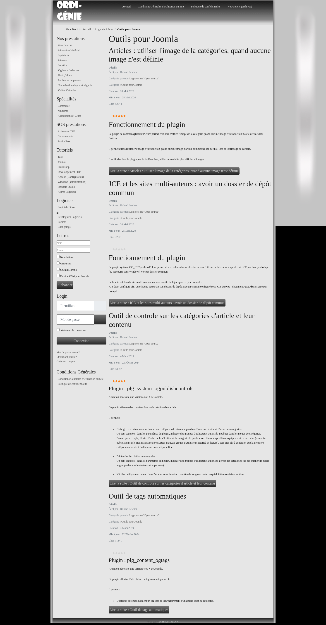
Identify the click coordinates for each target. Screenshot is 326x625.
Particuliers (64, 141)
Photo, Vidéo (65, 75)
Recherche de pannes (69, 80)
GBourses (65, 263)
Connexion (81, 341)
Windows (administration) (72, 181)
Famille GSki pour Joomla (74, 276)
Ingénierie (63, 55)
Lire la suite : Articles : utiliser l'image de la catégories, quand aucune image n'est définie (174, 171)
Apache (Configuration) (71, 176)
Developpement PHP (69, 171)
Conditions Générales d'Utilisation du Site (161, 6)
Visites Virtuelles (67, 90)
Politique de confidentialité (205, 6)
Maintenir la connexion (73, 330)
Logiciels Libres (66, 207)
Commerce (64, 105)
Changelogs (64, 226)
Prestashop (64, 167)
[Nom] (73, 242)
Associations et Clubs (69, 115)
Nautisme (63, 110)
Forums (62, 221)
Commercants (65, 136)
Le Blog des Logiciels (70, 217)
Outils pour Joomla (131, 84)
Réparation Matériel (68, 50)
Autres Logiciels (67, 191)
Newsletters (66, 257)
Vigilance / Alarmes (68, 70)
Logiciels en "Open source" (144, 78)
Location (62, 65)
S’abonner (65, 285)
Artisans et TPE (66, 131)
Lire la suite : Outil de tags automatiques (139, 610)
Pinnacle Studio (66, 186)
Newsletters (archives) (240, 6)
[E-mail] (73, 250)
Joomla (62, 162)
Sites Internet (65, 45)
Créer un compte (66, 361)
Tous (60, 157)
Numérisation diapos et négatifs (75, 85)
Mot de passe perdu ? (68, 352)
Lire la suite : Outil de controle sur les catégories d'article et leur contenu (162, 483)
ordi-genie (152, 621)
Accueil (126, 6)
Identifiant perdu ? (67, 357)
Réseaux (62, 60)
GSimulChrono (68, 269)
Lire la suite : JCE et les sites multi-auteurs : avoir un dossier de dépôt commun (167, 303)
